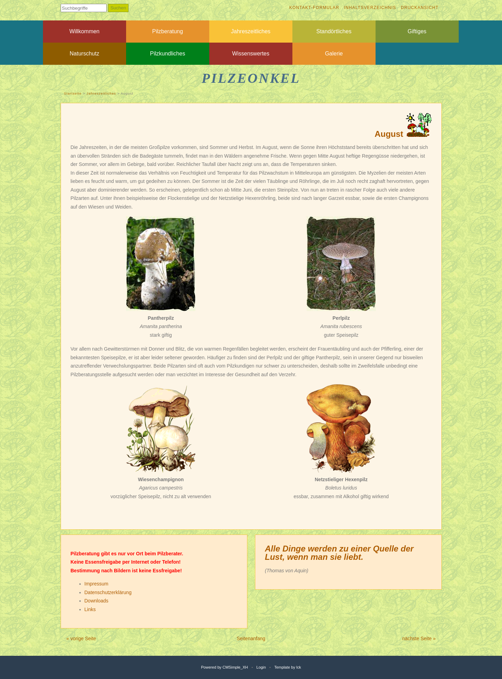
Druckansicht (420, 7)
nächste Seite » (419, 638)
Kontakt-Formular (314, 7)
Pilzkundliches (167, 53)
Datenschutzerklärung (108, 592)
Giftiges (417, 31)
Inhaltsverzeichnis (370, 7)
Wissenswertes (251, 53)
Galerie (334, 53)
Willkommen (84, 31)
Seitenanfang (251, 638)
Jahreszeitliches (251, 31)
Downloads (96, 600)
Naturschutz (84, 53)
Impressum (96, 584)
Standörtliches (333, 31)
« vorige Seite (81, 638)
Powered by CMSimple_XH (224, 667)
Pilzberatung (167, 31)
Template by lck (287, 667)
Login (261, 667)
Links (90, 609)
